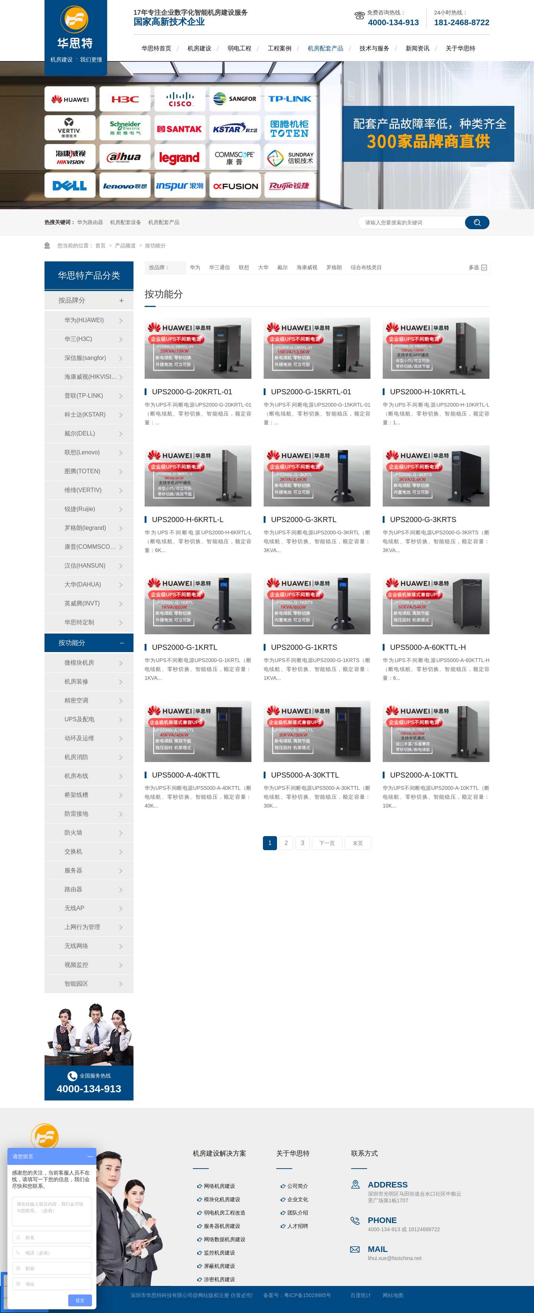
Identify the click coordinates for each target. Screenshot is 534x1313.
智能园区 (76, 983)
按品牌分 (72, 300)
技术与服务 (374, 48)
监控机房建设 (219, 1253)
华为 (195, 267)
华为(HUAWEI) (84, 320)
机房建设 (199, 48)
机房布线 (76, 776)
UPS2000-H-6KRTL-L (188, 519)
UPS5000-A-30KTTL (305, 775)
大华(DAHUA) (83, 584)
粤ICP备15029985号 (308, 1295)
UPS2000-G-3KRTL (303, 519)
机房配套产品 (325, 48)
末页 (358, 843)
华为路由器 (90, 222)
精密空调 (76, 700)
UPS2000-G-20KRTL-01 (192, 392)
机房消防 (76, 757)
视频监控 (76, 965)
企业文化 (297, 1199)
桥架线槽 (76, 795)
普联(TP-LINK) (84, 395)
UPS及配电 (80, 719)
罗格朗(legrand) (85, 528)
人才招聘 (297, 1226)
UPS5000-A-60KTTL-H (428, 647)
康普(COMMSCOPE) (92, 547)
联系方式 (364, 1153)
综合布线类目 (366, 267)
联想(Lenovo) (82, 452)
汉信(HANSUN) (85, 565)
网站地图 (393, 1295)
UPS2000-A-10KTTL (424, 775)
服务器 (73, 870)
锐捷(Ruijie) (80, 509)
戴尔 (282, 267)
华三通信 (219, 267)
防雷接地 (76, 814)
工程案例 (279, 48)
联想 (244, 267)
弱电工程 (239, 48)
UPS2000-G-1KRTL (184, 647)
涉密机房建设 (219, 1279)
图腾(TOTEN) (82, 471)
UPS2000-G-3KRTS (423, 519)
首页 (101, 245)
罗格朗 (334, 267)
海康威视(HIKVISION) (92, 377)
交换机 (73, 851)
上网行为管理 (82, 927)
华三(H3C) (78, 339)
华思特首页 (156, 48)
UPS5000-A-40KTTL (186, 775)
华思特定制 (79, 622)
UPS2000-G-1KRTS (304, 647)
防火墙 (73, 832)
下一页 (327, 843)
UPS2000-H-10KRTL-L (428, 392)
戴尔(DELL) (80, 433)
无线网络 (76, 946)
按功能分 (155, 245)
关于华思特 (460, 48)
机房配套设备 (125, 222)
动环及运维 (79, 738)
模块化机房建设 (222, 1199)
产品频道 (126, 245)
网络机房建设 (219, 1186)
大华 (263, 267)
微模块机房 (79, 662)
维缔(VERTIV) (83, 490)
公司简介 (297, 1186)
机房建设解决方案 (219, 1153)
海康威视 (307, 267)
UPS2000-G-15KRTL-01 (311, 392)
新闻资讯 (417, 48)
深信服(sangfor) (85, 358)
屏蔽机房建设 (219, 1266)
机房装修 (76, 681)
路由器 (73, 889)
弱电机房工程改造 (224, 1213)
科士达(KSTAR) (85, 414)
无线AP (74, 908)
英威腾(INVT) (82, 603)
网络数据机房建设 (224, 1239)
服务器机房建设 (222, 1226)
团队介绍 (297, 1213)
